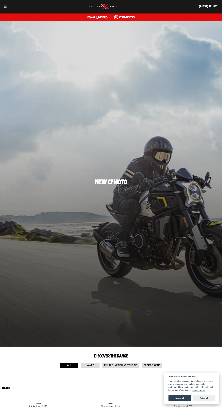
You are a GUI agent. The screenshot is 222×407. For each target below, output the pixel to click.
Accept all (180, 398)
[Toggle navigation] (5, 7)
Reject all (204, 398)
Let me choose (198, 390)
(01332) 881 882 (208, 6)
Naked (90, 365)
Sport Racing (152, 365)
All (69, 365)
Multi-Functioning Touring (120, 365)
